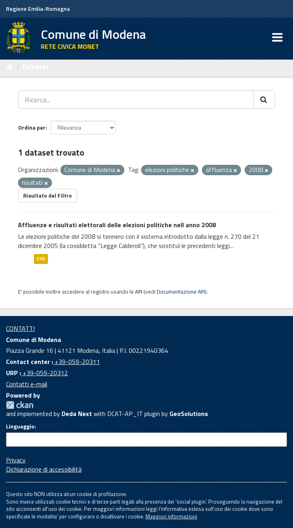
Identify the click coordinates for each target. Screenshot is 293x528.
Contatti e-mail (26, 384)
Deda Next (77, 413)
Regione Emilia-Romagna (38, 8)
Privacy (16, 460)
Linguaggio (20, 426)
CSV (41, 258)
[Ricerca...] (136, 99)
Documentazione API (181, 292)
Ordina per (32, 127)
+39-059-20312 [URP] (44, 373)
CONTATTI (20, 328)
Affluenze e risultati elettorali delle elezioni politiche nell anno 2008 (117, 225)
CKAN (19, 405)
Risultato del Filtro (47, 195)
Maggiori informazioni (171, 516)
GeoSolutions (188, 413)
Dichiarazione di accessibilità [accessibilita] (44, 469)
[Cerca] (264, 99)
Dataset (36, 66)
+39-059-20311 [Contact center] (76, 361)
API (138, 292)
